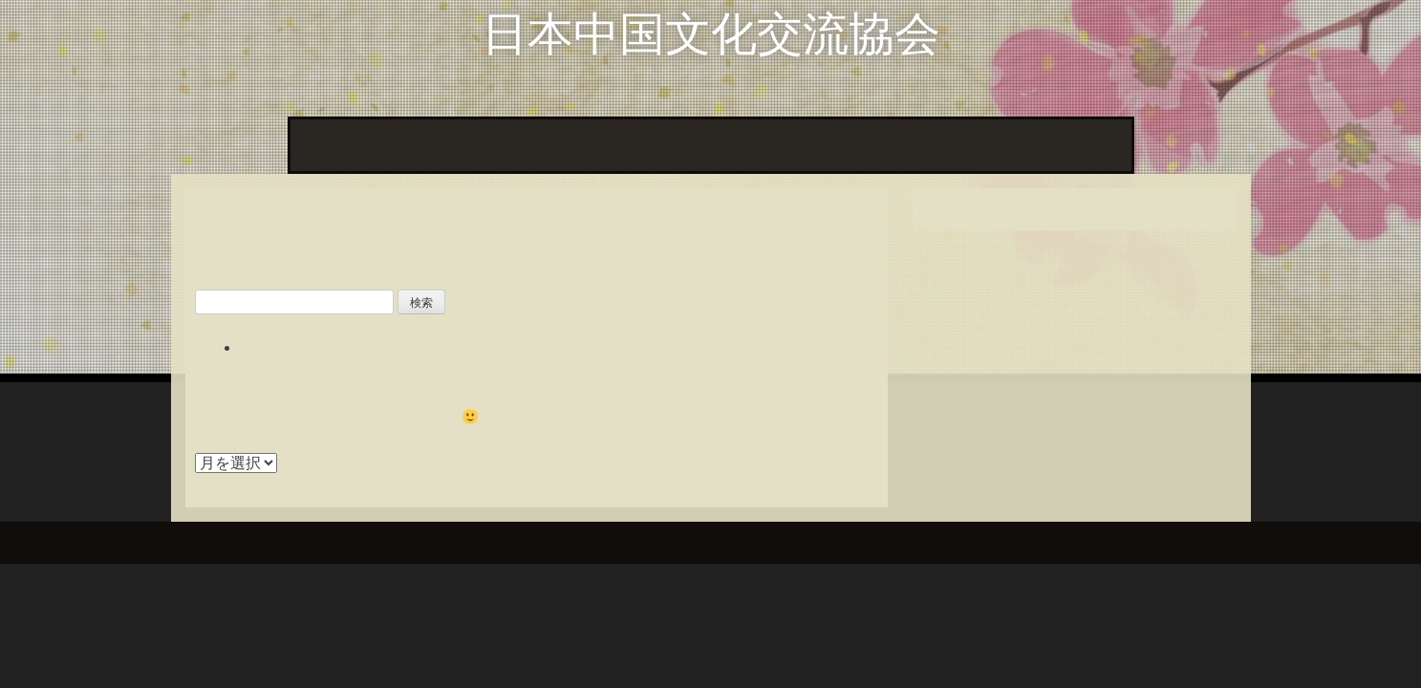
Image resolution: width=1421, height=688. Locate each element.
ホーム (323, 145)
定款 (938, 145)
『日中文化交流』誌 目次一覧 (569, 145)
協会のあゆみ (854, 145)
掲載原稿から (740, 145)
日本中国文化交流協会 (711, 34)
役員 (992, 145)
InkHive (335, 542)
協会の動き (407, 145)
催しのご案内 (1076, 145)
